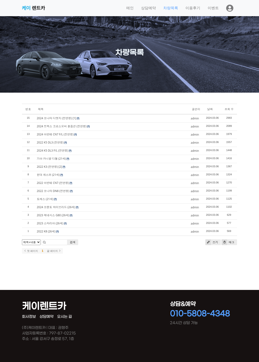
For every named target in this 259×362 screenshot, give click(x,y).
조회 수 (229, 109)
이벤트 (213, 8)
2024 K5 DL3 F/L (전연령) (52, 150)
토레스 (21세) (45, 199)
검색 (72, 242)
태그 (228, 242)
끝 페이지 (54, 250)
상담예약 (148, 8)
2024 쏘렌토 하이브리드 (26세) (56, 207)
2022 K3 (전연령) (47, 167)
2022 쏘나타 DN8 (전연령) (53, 191)
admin (195, 118)
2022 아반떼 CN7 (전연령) (53, 183)
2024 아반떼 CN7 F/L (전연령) (55, 134)
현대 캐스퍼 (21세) (48, 175)
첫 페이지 (31, 250)
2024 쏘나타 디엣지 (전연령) (54, 118)
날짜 (210, 109)
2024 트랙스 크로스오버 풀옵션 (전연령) (61, 126)
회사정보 (29, 316)
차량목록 (170, 8)
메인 (130, 8)
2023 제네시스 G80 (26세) (53, 215)
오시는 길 (64, 316)
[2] (60, 167)
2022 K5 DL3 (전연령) (50, 142)
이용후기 (192, 8)
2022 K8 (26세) (46, 231)
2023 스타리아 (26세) (50, 223)
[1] (74, 118)
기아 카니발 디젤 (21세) (51, 159)
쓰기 (211, 242)
